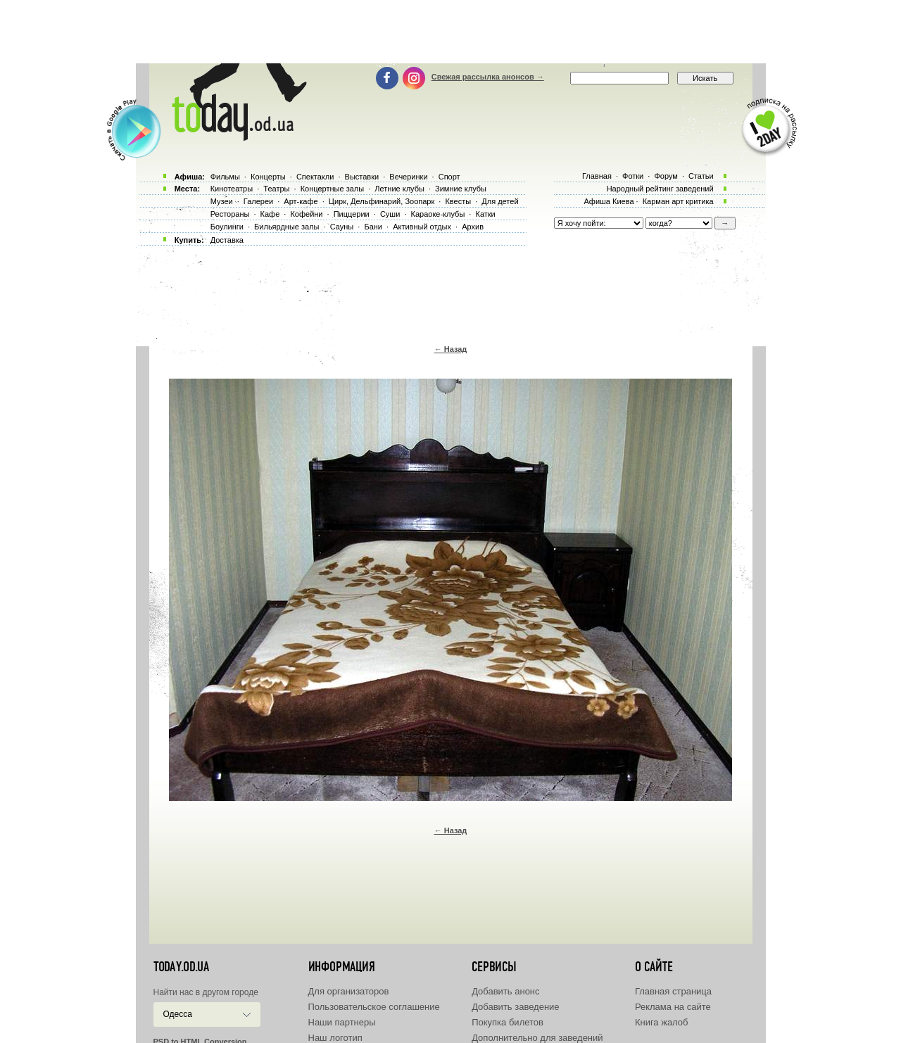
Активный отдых (422, 226)
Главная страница (673, 991)
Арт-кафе (300, 201)
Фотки (632, 176)
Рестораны (230, 214)
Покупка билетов (507, 1022)
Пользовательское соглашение (374, 1006)
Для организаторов (348, 991)
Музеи (221, 201)
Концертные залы (332, 188)
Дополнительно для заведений (537, 1037)
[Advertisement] (450, 31)
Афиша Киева (609, 201)
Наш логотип (335, 1037)
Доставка (227, 240)
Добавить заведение (515, 1006)
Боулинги (227, 226)
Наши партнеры (342, 1022)
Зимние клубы (460, 188)
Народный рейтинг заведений (660, 188)
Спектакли (315, 176)
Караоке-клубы (438, 214)
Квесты (458, 201)
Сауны (342, 226)
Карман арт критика (678, 201)
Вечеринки (408, 176)
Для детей (499, 201)
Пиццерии (352, 214)
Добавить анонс (505, 991)
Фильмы (225, 176)
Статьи (701, 176)
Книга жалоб (661, 1022)
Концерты (268, 176)
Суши (390, 214)
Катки (485, 214)
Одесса (177, 1014)
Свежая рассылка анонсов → (487, 76)
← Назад (450, 349)
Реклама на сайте (673, 1006)
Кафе (270, 214)
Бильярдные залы (286, 226)
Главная (597, 176)
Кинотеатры (231, 188)
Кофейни (306, 214)
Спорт (449, 176)
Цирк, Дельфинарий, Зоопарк (381, 201)
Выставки (362, 176)
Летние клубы (399, 188)
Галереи (258, 201)
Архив (473, 226)
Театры (276, 188)
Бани (373, 226)
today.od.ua (181, 967)
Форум (665, 176)
